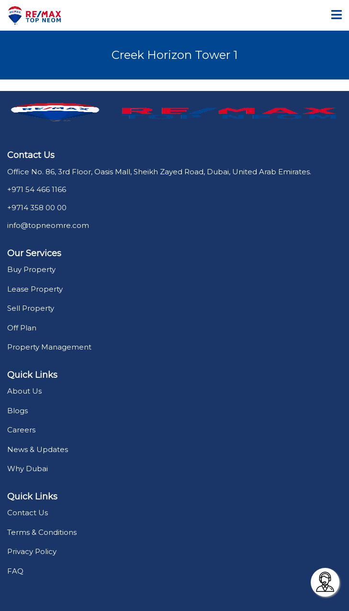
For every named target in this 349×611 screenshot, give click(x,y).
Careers (21, 429)
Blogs (17, 410)
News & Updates (37, 449)
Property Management (49, 346)
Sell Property (30, 308)
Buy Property (31, 269)
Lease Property (35, 289)
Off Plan (21, 327)
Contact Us (27, 512)
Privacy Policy (31, 551)
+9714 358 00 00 (37, 207)
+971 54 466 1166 (36, 189)
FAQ (15, 571)
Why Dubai (27, 468)
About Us (24, 391)
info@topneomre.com (48, 225)
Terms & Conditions (42, 532)
